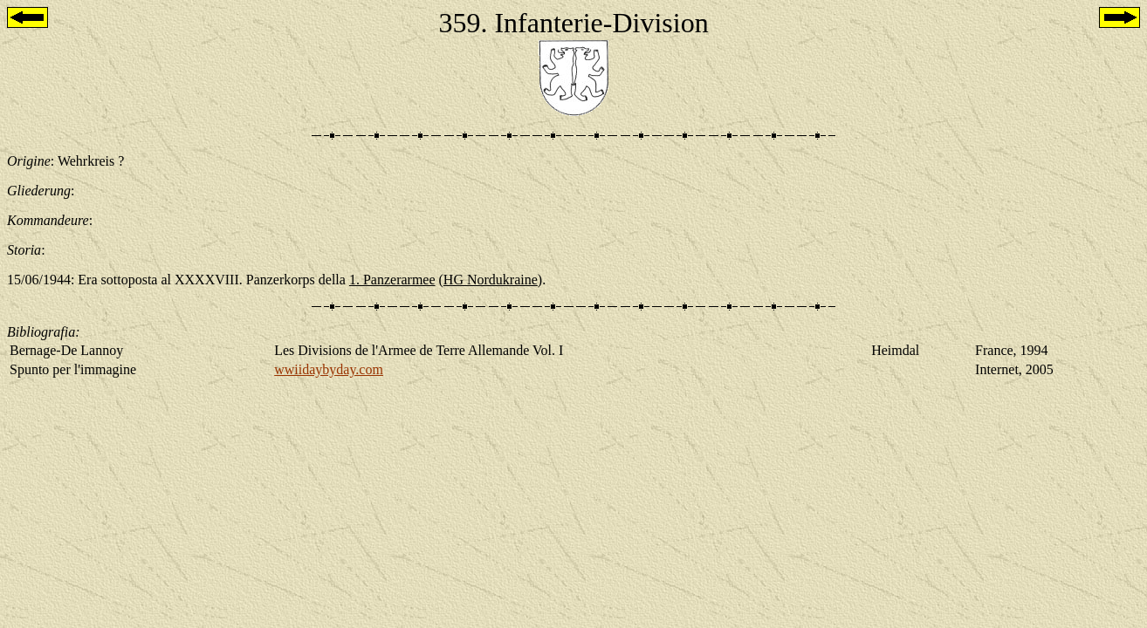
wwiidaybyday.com (328, 369)
